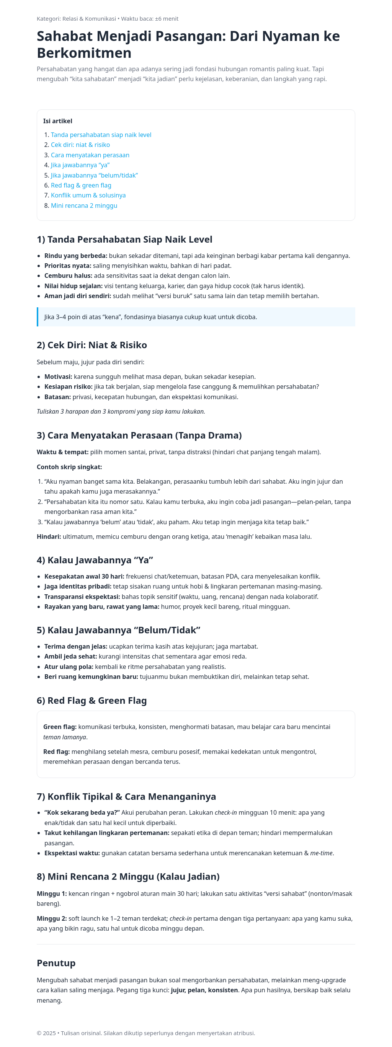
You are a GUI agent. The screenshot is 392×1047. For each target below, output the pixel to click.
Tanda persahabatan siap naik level (101, 134)
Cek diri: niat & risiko (80, 144)
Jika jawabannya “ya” (80, 165)
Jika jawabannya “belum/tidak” (94, 175)
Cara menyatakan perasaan (90, 155)
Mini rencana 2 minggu (84, 205)
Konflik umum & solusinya (88, 195)
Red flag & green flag (81, 185)
